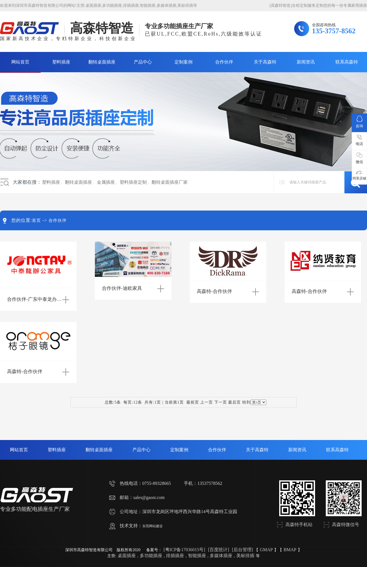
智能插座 (148, 5)
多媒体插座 (166, 5)
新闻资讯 (306, 62)
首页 (36, 220)
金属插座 (106, 182)
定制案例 (183, 62)
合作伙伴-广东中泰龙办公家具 (39, 299)
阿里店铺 (359, 175)
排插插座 (131, 5)
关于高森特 (265, 62)
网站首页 (20, 62)
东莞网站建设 (152, 526)
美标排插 (185, 5)
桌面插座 (93, 5)
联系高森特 (346, 62)
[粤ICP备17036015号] (184, 549)
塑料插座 (61, 62)
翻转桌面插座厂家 (170, 182)
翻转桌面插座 (101, 62)
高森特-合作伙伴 (214, 291)
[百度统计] (218, 549)
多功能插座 (112, 5)
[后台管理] (242, 549)
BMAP (289, 549)
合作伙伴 (224, 62)
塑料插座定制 (133, 182)
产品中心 (143, 62)
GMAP (266, 549)
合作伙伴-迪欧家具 (122, 288)
